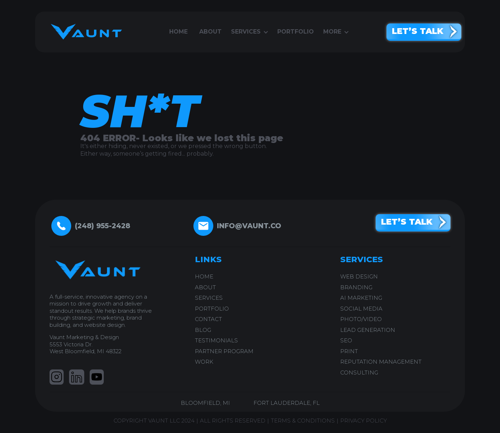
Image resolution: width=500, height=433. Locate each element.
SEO (346, 340)
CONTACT (208, 319)
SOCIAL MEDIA (361, 308)
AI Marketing (361, 297)
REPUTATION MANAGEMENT (381, 361)
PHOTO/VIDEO (361, 319)
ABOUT (205, 287)
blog (203, 329)
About (210, 31)
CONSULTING (359, 372)
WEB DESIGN (359, 276)
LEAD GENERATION (367, 329)
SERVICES (209, 297)
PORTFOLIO (212, 308)
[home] (84, 32)
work (204, 361)
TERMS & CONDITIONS (303, 420)
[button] (249, 32)
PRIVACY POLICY (363, 420)
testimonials (216, 340)
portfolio (295, 31)
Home (178, 31)
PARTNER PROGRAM (224, 351)
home (204, 276)
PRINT (349, 351)
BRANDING (356, 287)
